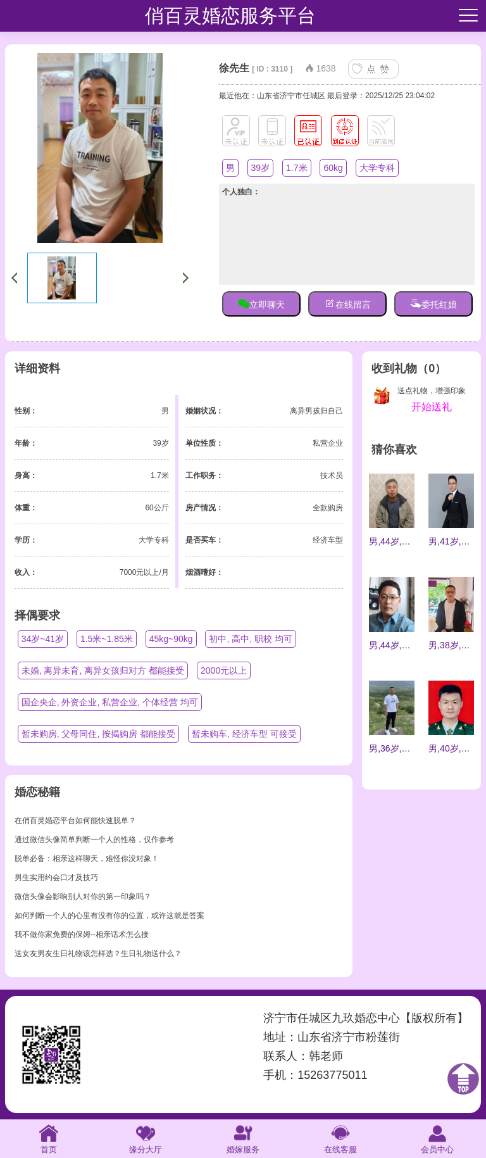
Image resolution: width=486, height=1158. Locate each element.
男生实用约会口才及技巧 (56, 877)
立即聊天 (261, 303)
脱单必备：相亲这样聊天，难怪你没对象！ (87, 858)
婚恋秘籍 (37, 792)
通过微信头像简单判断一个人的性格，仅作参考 (94, 839)
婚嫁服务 (243, 1138)
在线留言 (347, 303)
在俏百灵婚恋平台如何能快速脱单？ (75, 820)
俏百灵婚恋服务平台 (230, 15)
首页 (48, 1138)
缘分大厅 (145, 1138)
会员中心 (437, 1138)
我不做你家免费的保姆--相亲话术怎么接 (82, 934)
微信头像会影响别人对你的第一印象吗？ (83, 896)
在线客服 (340, 1138)
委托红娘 (433, 303)
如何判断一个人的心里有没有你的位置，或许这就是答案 (109, 915)
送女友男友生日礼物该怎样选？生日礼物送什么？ (98, 953)
